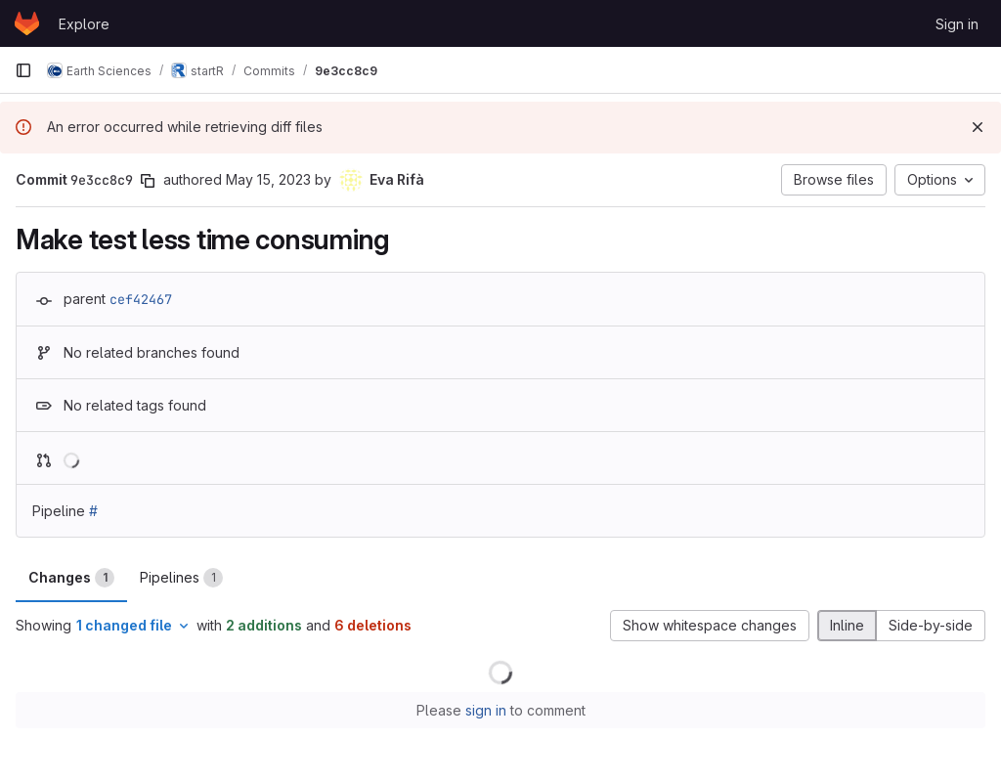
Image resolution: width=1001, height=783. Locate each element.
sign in (485, 710)
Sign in (957, 24)
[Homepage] (27, 23)
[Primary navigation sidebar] (23, 70)
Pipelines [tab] (181, 577)
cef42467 (140, 299)
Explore (84, 24)
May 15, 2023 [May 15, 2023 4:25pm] (268, 179)
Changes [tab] (71, 577)
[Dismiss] (977, 127)
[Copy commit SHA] (147, 181)
